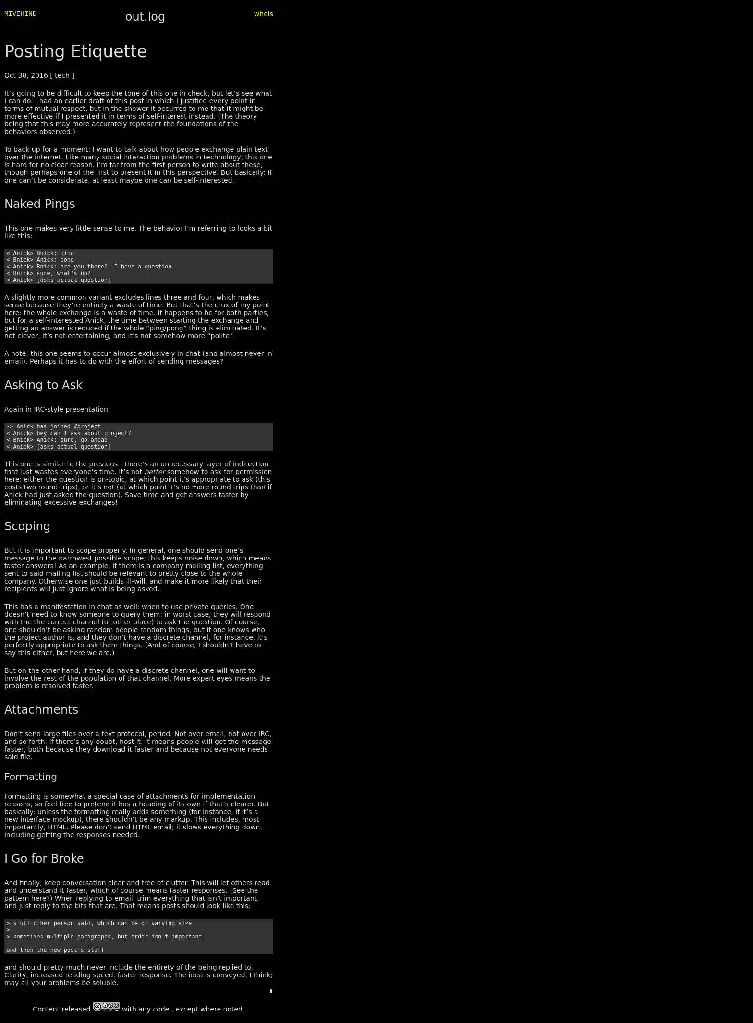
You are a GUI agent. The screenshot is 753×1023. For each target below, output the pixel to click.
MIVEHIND (20, 14)
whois (263, 14)
